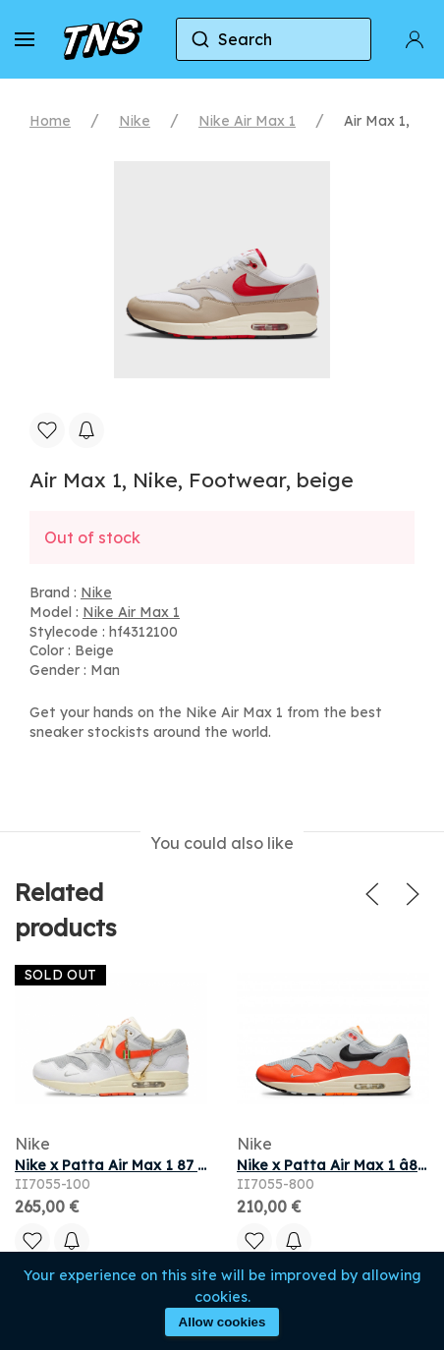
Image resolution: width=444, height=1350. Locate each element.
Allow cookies (222, 1322)
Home (50, 121)
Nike (134, 121)
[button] (24, 39)
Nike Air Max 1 (247, 121)
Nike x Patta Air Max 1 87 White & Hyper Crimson (187, 1165)
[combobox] (273, 39)
